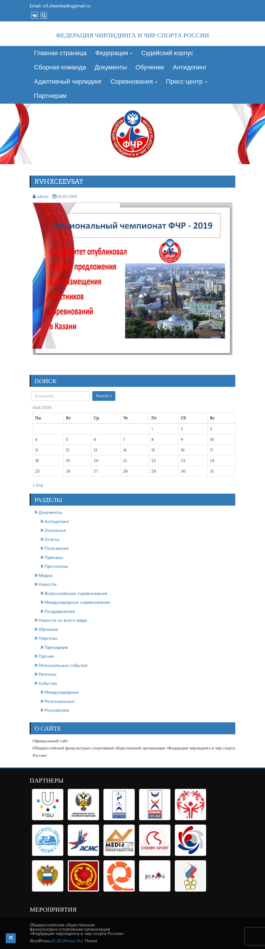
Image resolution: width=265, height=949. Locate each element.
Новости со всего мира (63, 620)
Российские (57, 710)
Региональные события (63, 665)
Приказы (54, 557)
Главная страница (60, 53)
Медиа (45, 575)
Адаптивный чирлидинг (68, 82)
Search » (104, 395)
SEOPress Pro (67, 941)
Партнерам (50, 96)
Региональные (60, 701)
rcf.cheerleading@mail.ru (66, 6)
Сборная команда (60, 68)
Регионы (48, 674)
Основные (55, 530)
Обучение (149, 68)
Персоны (48, 638)
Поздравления (60, 611)
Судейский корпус (167, 53)
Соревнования (134, 82)
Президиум (56, 647)
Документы (111, 68)
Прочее (46, 656)
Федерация (114, 53)
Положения (57, 548)
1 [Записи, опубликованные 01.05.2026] (152, 428)
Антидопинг (190, 68)
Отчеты (52, 539)
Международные (62, 692)
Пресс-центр (186, 82)
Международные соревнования (77, 602)
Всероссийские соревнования (76, 593)
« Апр (38, 485)
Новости (48, 584)
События (48, 683)
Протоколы (56, 566)
